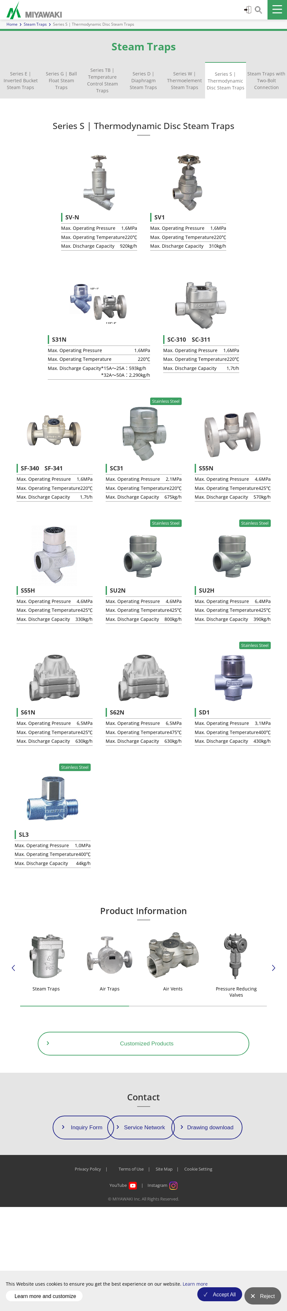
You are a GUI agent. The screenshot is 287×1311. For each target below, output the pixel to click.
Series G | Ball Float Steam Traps (61, 80)
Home (12, 24)
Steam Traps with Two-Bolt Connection (266, 80)
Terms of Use (131, 1273)
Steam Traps (35, 24)
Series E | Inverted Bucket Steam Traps (21, 80)
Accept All (220, 1299)
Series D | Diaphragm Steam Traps (143, 80)
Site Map (164, 1273)
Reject (267, 1299)
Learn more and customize (45, 1299)
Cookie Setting (198, 1273)
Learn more (195, 1290)
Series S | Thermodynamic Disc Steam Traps (225, 81)
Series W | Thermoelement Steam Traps (184, 80)
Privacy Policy (88, 1273)
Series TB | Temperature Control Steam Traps (102, 80)
